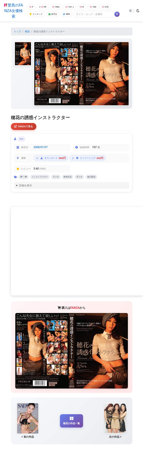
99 (42, 7)
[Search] (97, 14)
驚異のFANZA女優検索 (13, 10)
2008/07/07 (41, 149)
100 (96, 7)
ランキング (36, 14)
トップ (17, 31)
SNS (69, 14)
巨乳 (109, 7)
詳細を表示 (25, 188)
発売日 (55, 14)
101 (71, 7)
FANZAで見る (25, 126)
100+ (56, 7)
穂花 (27, 31)
